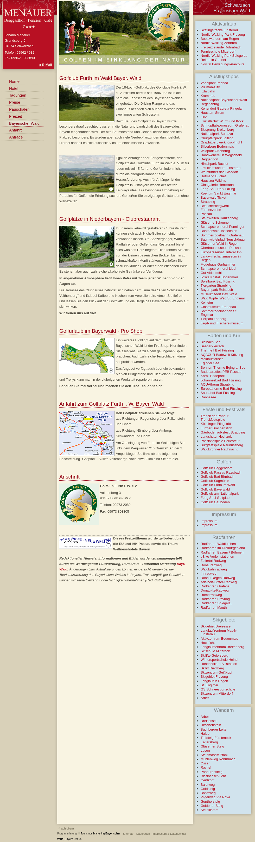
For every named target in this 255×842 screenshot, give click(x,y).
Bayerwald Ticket (213, 197)
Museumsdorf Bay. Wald (219, 294)
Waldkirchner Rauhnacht (219, 449)
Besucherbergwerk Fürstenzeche (215, 207)
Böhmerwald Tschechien (219, 231)
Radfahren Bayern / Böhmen (222, 552)
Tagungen (17, 95)
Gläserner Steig (212, 746)
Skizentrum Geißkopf (216, 672)
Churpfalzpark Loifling (217, 138)
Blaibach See (211, 342)
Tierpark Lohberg (213, 319)
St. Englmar (209, 685)
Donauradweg (211, 565)
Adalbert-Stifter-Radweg (219, 582)
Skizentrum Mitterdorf (217, 693)
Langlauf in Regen (214, 681)
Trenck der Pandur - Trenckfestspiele (216, 418)
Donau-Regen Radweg (218, 578)
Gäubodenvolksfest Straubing (223, 432)
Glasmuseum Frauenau (218, 307)
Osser (205, 763)
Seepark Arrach (212, 346)
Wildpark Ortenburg (215, 151)
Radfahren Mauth (214, 607)
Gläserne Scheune (215, 222)
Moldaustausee (212, 359)
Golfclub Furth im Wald (218, 485)
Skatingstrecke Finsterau (219, 30)
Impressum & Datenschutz (169, 833)
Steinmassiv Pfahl (214, 755)
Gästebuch (143, 833)
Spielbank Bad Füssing (218, 281)
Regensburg (210, 104)
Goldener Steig (212, 806)
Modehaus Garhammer (218, 264)
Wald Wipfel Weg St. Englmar (223, 298)
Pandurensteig (211, 772)
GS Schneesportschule (218, 689)
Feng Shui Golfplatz (215, 498)
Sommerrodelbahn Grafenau (222, 235)
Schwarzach (237, 5)
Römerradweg (211, 595)
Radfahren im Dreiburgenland (223, 548)
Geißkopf (207, 780)
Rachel (206, 767)
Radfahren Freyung (215, 599)
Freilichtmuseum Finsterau (220, 168)
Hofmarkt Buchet (213, 176)
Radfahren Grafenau (216, 586)
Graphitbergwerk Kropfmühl (221, 142)
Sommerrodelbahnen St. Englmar (219, 313)
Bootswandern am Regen (220, 39)
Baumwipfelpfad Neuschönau (223, 239)
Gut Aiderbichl (211, 273)
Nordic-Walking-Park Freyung (223, 34)
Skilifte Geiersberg (214, 655)
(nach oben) (66, 828)
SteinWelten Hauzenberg (219, 218)
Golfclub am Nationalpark (220, 493)
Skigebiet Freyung (214, 676)
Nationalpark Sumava (217, 134)
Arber (205, 698)
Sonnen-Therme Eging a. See (223, 367)
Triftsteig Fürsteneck (216, 738)
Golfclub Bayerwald (215, 489)
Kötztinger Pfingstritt (216, 424)
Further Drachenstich (216, 428)
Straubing (208, 202)
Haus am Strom (212, 113)
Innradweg (208, 573)
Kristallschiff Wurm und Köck (222, 121)
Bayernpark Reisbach (217, 290)
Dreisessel (208, 721)
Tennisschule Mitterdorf (218, 51)
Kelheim (207, 302)
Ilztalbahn (208, 91)
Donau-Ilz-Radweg (215, 590)
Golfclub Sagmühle (215, 481)
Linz (204, 117)
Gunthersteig (210, 801)
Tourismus (87, 833)
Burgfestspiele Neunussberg (222, 445)
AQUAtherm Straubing (217, 384)
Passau (206, 214)
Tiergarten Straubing (216, 285)
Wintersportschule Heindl (219, 660)
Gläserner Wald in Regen (219, 244)
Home (14, 81)
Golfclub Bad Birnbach (217, 477)
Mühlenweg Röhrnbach (218, 759)
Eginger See (210, 363)
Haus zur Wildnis (213, 181)
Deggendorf (209, 159)
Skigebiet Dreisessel (216, 626)
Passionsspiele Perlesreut (220, 441)
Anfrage (16, 137)
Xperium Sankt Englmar (218, 193)
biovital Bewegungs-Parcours (222, 64)
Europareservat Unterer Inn (221, 252)
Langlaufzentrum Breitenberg (222, 647)
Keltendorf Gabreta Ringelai (221, 108)
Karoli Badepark (213, 376)
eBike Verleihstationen (217, 556)
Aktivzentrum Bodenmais (219, 638)
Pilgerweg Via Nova (215, 797)
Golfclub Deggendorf (216, 468)
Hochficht (208, 643)
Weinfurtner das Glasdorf (219, 172)
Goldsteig (208, 789)
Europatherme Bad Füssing (221, 389)
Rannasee (208, 397)
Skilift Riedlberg (212, 668)
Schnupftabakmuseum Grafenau (225, 125)
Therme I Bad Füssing (217, 350)
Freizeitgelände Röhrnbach (221, 47)
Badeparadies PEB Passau (221, 372)
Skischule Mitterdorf (215, 651)
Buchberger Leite (213, 729)
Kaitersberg (209, 742)
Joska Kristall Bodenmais (219, 277)
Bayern (69, 839)
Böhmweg (208, 793)
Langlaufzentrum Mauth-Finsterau (219, 632)
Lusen (205, 750)
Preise (14, 102)
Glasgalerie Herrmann (217, 185)
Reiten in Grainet (213, 60)
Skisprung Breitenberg (217, 129)
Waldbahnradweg (214, 569)
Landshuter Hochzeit (216, 436)
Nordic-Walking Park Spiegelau (224, 56)
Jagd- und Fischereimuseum (222, 323)
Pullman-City (210, 87)
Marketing (99, 833)
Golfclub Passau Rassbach (221, 472)
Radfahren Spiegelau (216, 603)
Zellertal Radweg (213, 561)
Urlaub (77, 839)
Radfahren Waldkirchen (218, 544)
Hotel (13, 88)
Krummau (208, 96)
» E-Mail (45, 65)
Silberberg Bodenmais (217, 146)
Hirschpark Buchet (214, 164)
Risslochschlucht (213, 776)
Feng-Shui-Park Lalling (218, 189)
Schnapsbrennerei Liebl (218, 269)
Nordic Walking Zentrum (219, 43)
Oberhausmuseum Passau (221, 248)
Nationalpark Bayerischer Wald (224, 100)
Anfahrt (15, 130)
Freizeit (15, 116)
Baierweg (208, 785)
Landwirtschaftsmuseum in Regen (221, 258)
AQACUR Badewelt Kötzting (222, 355)
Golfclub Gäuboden (215, 502)
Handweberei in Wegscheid (221, 155)
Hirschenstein (211, 725)
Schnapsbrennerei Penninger (222, 227)
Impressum (209, 521)
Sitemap (128, 833)
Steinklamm (209, 810)
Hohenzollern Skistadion (219, 664)
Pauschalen (19, 109)
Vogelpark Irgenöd (214, 83)
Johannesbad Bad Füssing (221, 380)
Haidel (205, 734)
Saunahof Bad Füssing (218, 393)
